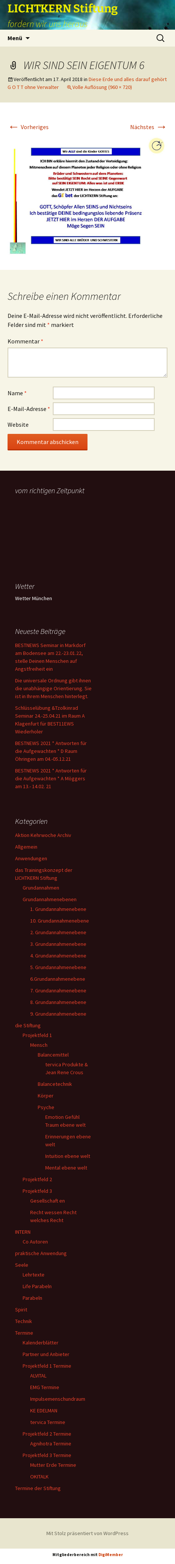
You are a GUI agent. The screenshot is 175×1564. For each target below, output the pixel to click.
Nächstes (148, 127)
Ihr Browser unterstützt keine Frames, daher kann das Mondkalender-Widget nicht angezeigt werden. (53, 527)
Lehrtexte (34, 1274)
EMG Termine (44, 1387)
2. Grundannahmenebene (58, 932)
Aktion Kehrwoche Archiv (43, 835)
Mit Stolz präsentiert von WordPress (87, 1533)
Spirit (21, 1309)
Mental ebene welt (66, 1167)
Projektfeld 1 (37, 1035)
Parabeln (32, 1298)
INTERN (23, 1231)
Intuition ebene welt (67, 1156)
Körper (46, 1095)
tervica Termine (47, 1422)
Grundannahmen (41, 887)
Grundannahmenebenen (50, 899)
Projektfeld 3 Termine (47, 1455)
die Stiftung (28, 1025)
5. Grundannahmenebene (58, 967)
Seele (21, 1264)
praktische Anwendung (41, 1253)
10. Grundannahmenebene (59, 920)
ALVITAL (38, 1375)
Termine (24, 1332)
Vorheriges (28, 127)
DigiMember (110, 1554)
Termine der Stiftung (38, 1488)
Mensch (39, 1045)
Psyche (46, 1107)
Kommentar (25, 341)
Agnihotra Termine (50, 1443)
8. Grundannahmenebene (58, 1002)
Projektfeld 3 (37, 1191)
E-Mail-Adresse (29, 408)
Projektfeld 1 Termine (47, 1365)
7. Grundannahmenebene (58, 990)
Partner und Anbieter (46, 1354)
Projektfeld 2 (37, 1179)
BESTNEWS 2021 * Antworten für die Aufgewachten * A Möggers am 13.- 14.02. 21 (51, 778)
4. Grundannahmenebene (58, 955)
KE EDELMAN (43, 1410)
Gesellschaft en (47, 1200)
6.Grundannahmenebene (57, 978)
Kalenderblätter (40, 1342)
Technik (23, 1321)
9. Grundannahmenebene (58, 1013)
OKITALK (39, 1476)
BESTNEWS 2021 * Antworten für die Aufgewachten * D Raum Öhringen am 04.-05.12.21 (51, 751)
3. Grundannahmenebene (58, 944)
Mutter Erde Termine (53, 1465)
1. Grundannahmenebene (58, 909)
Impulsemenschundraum (57, 1398)
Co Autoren (35, 1241)
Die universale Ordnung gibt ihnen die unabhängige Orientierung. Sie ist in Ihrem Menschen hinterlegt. (53, 688)
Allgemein (26, 846)
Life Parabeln (37, 1286)
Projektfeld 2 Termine (47, 1433)
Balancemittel (53, 1054)
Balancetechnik (55, 1084)
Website (18, 424)
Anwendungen (31, 858)
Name (17, 393)
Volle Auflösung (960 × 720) (102, 87)
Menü (15, 38)
